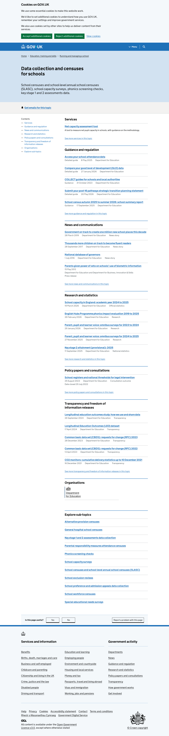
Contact (83, 711)
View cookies (93, 36)
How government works (121, 687)
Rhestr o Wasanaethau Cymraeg (38, 715)
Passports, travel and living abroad (83, 681)
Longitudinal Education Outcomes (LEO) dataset (92, 425)
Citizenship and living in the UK (37, 675)
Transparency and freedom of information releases (37, 142)
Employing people (74, 657)
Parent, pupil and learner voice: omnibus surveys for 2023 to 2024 (102, 324)
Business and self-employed (36, 663)
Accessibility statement (63, 711)
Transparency (115, 681)
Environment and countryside (80, 663)
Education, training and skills (43, 56)
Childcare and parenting (34, 669)
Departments (115, 651)
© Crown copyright (137, 727)
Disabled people (30, 687)
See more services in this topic (78, 138)
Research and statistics (34, 134)
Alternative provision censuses (82, 521)
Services (28, 123)
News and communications (36, 130)
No (71, 620)
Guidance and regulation (35, 126)
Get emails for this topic (37, 107)
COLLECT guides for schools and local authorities (92, 179)
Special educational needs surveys (84, 601)
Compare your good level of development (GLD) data (94, 168)
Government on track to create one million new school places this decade (105, 231)
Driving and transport (32, 693)
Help (23, 711)
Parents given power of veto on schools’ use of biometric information (103, 265)
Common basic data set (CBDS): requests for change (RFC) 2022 (101, 448)
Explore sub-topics (32, 151)
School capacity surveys (78, 561)
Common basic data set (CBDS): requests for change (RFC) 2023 (101, 437)
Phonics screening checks (79, 553)
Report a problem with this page (128, 620)
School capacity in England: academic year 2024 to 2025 (97, 302)
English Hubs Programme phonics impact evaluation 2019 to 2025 (102, 313)
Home (24, 56)
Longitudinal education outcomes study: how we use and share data (102, 414)
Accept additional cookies (37, 36)
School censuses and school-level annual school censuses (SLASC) (102, 569)
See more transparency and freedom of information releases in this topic (97, 471)
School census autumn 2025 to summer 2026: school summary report (104, 202)
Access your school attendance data (85, 156)
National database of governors (82, 254)
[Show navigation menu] (133, 47)
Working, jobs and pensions (79, 693)
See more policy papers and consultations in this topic (89, 392)
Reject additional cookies (69, 36)
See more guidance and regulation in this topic (86, 213)
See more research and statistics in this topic (85, 359)
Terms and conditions (101, 711)
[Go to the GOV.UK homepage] (32, 46)
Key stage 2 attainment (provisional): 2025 (89, 347)
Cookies (43, 711)
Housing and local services (79, 669)
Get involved (115, 693)
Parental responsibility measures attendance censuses (95, 545)
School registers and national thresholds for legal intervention (100, 377)
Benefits (25, 651)
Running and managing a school (74, 56)
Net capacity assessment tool (81, 126)
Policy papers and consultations (38, 137)
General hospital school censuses (83, 529)
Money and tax (73, 675)
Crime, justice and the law (35, 681)
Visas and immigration (76, 687)
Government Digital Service (73, 715)
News (111, 657)
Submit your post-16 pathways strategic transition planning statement (104, 190)
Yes (55, 620)
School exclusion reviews (79, 577)
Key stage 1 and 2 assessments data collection (90, 537)
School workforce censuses (80, 593)
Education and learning (77, 651)
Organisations (30, 148)
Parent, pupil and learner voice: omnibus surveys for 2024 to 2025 (102, 336)
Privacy (33, 711)
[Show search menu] (144, 47)
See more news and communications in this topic (87, 284)
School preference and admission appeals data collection (97, 585)
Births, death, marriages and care (39, 657)
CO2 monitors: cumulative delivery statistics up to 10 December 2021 (103, 459)
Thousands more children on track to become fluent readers (98, 243)
